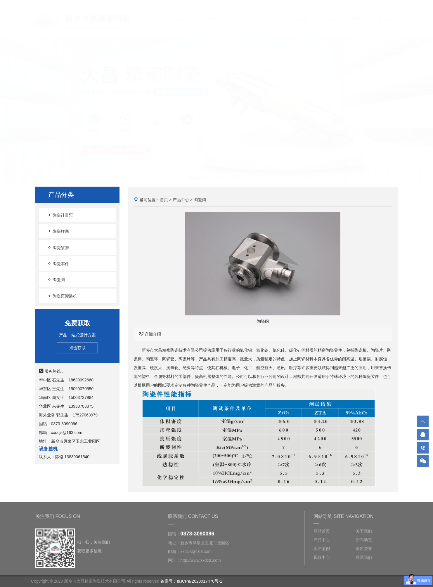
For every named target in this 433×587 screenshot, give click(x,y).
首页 (164, 199)
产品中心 (241, 13)
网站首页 (183, 13)
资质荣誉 (329, 13)
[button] (196, 172)
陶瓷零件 (58, 263)
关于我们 (212, 13)
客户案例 (300, 13)
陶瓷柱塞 (58, 231)
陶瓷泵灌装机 (62, 296)
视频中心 (358, 13)
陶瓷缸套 (58, 247)
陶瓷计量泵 (60, 215)
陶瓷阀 (56, 279)
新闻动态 (270, 13)
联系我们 (387, 13)
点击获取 (77, 347)
